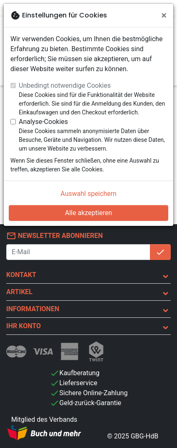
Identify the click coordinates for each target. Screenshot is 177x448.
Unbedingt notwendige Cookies (65, 85)
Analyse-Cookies (43, 122)
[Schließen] (164, 15)
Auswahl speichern (88, 194)
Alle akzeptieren (88, 213)
